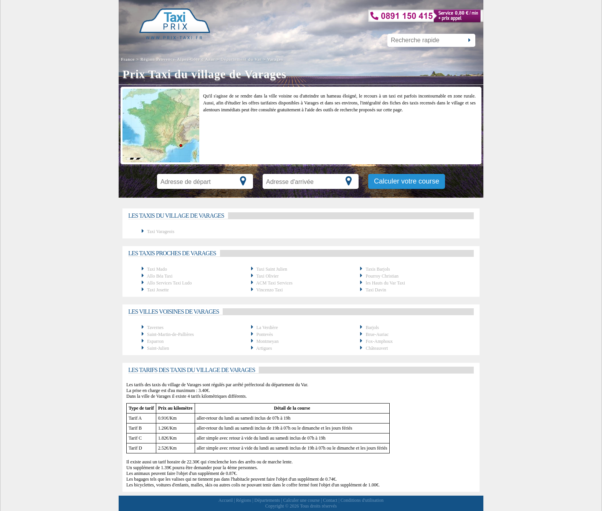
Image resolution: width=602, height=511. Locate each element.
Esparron (155, 341)
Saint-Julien (158, 348)
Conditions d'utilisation (362, 500)
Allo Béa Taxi (159, 276)
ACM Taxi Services (274, 283)
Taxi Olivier (267, 276)
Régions (243, 500)
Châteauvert (377, 348)
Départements (267, 500)
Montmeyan (267, 341)
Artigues (264, 348)
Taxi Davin (376, 290)
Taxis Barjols (378, 269)
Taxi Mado (157, 269)
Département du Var (241, 59)
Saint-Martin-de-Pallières (170, 334)
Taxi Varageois (160, 231)
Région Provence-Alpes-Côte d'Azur (178, 59)
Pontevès (264, 334)
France (128, 59)
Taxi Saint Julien (271, 269)
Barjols (372, 327)
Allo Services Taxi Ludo (169, 283)
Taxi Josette (158, 290)
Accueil (225, 500)
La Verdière (267, 327)
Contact (330, 500)
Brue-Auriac (377, 334)
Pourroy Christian (382, 276)
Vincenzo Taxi (269, 290)
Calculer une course (301, 500)
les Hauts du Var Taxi (385, 283)
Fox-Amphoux (379, 341)
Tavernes (155, 327)
